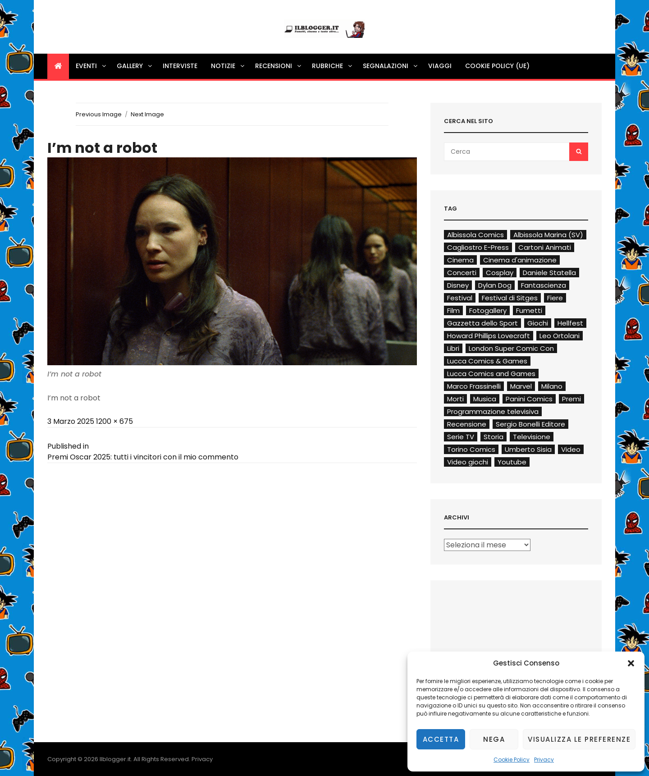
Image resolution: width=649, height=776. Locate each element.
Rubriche (332, 65)
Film (453, 310)
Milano (551, 386)
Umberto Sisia (528, 449)
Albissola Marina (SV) (548, 234)
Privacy (544, 759)
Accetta (441, 739)
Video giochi (467, 462)
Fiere (555, 298)
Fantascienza (543, 285)
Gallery (135, 65)
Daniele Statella (549, 272)
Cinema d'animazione (520, 260)
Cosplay (499, 272)
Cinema (460, 260)
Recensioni (278, 65)
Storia (493, 436)
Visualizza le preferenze (579, 739)
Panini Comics (529, 399)
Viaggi (440, 65)
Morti (455, 399)
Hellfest (570, 323)
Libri (453, 348)
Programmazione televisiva (493, 411)
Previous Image (99, 114)
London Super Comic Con (511, 348)
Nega (494, 739)
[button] (630, 663)
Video (570, 449)
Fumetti (529, 310)
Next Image (147, 114)
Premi (571, 399)
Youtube (512, 462)
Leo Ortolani (559, 335)
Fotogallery (488, 310)
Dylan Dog (495, 285)
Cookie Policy (512, 759)
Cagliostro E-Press (478, 247)
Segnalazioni (391, 65)
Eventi (91, 65)
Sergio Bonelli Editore (530, 424)
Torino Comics (471, 449)
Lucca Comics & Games (487, 361)
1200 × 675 (114, 421)
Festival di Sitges (510, 298)
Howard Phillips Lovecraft (488, 335)
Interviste (180, 65)
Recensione (466, 424)
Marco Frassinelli (474, 386)
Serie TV (460, 436)
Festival (459, 298)
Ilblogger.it (115, 759)
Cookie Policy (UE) (497, 65)
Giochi (537, 323)
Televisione (531, 436)
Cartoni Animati (544, 247)
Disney (458, 285)
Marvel (521, 386)
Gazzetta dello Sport (482, 323)
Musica (484, 399)
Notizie (228, 65)
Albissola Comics (475, 234)
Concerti (461, 272)
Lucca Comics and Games (491, 373)
